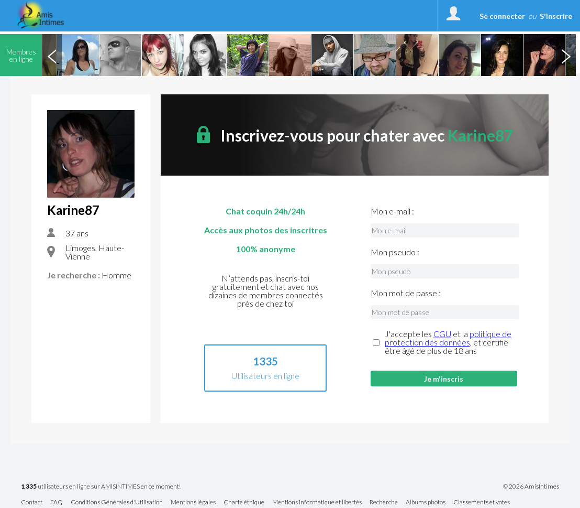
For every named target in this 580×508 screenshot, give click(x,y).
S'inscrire (556, 16)
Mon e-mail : (392, 211)
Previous (52, 55)
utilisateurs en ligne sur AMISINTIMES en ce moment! (101, 486)
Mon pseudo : (395, 252)
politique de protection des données (448, 338)
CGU (442, 334)
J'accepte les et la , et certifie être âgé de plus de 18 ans (448, 342)
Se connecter (502, 16)
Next (566, 55)
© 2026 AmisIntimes (531, 486)
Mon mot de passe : (406, 293)
